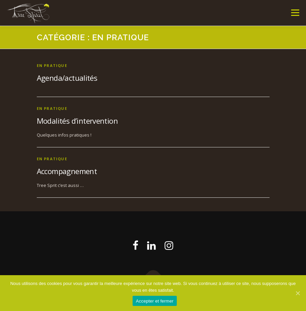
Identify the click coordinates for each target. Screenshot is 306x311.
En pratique (52, 65)
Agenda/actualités (67, 78)
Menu (295, 12)
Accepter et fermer (154, 301)
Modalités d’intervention (77, 121)
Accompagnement (67, 171)
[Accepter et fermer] (297, 293)
